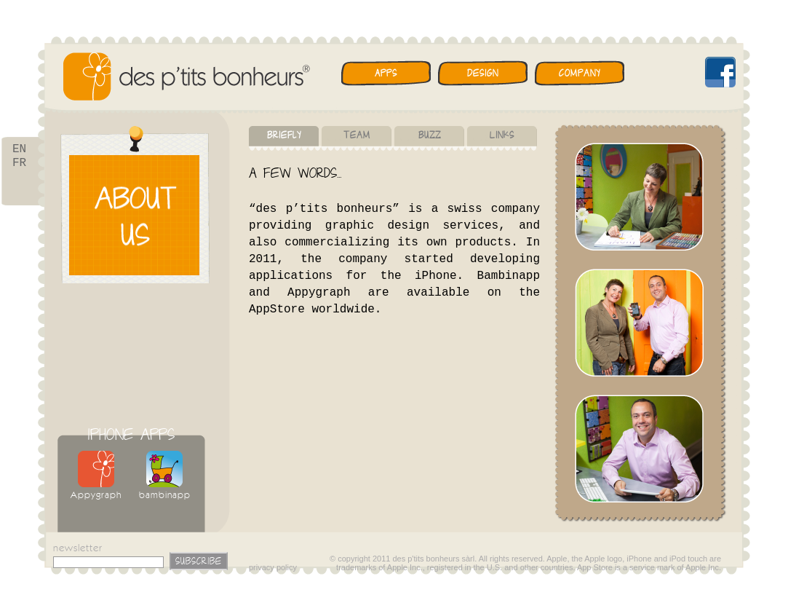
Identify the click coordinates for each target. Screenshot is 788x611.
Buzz (429, 135)
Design (482, 73)
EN (19, 150)
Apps (386, 73)
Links (502, 135)
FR (19, 166)
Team (356, 135)
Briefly (284, 135)
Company (579, 73)
